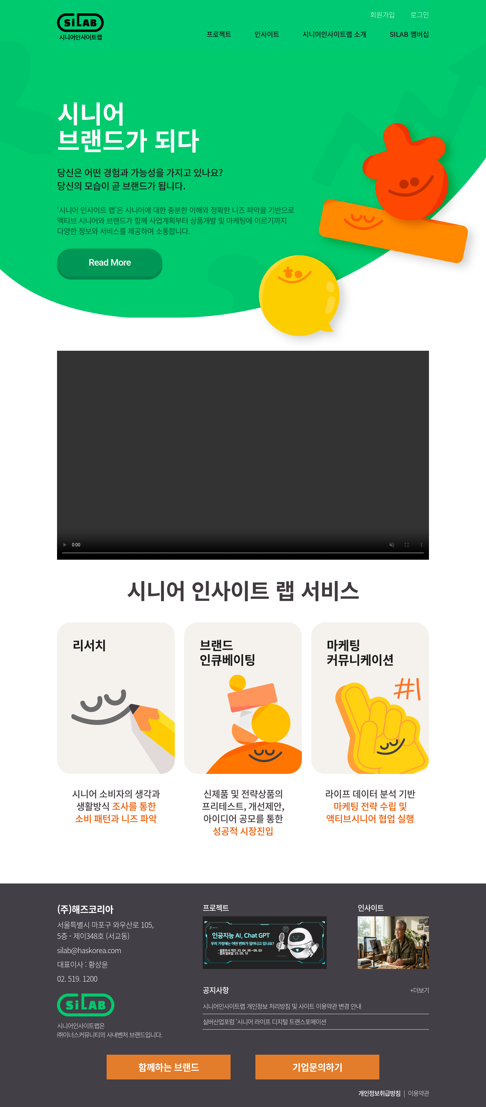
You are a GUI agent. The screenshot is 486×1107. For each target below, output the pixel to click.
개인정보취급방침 (379, 1093)
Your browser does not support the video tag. (243, 455)
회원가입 (382, 14)
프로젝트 (218, 34)
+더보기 (419, 990)
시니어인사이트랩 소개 (334, 34)
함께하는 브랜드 (168, 1067)
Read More (110, 262)
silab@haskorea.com (89, 950)
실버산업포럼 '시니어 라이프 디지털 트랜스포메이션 (264, 1021)
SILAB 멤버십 (409, 34)
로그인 (419, 14)
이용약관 (418, 1093)
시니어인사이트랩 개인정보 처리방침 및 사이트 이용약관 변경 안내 (282, 1006)
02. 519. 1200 (77, 978)
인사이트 (266, 34)
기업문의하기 (317, 1067)
